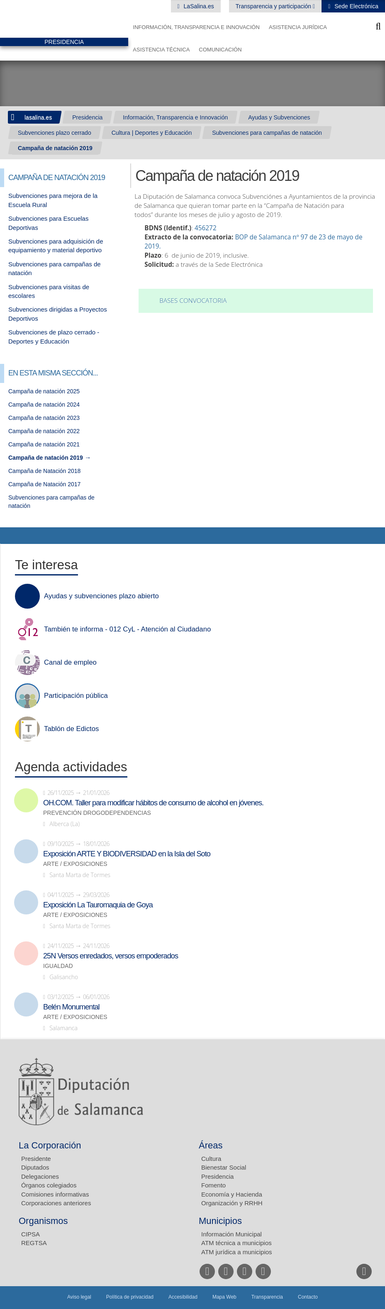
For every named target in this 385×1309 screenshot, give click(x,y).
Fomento (213, 1185)
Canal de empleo (70, 662)
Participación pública (76, 696)
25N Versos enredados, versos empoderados (110, 956)
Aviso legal (79, 1297)
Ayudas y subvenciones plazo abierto (101, 596)
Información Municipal (231, 1234)
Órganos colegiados (48, 1185)
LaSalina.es (198, 6)
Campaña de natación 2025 (44, 391)
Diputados (35, 1167)
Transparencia (267, 1297)
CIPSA (30, 1234)
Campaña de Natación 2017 (44, 484)
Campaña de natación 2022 (44, 431)
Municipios (220, 1221)
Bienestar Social (223, 1167)
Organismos (43, 1221)
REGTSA (34, 1242)
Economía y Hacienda (231, 1194)
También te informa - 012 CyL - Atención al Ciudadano (127, 629)
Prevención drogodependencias (97, 813)
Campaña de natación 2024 (44, 404)
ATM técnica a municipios (236, 1242)
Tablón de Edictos (71, 729)
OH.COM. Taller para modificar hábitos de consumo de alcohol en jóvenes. (153, 803)
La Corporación (50, 1145)
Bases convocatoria (193, 300)
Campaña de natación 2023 (44, 417)
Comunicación (220, 49)
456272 (205, 228)
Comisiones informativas (55, 1194)
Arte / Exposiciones (75, 864)
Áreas (210, 1145)
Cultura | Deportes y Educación (152, 132)
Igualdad (58, 966)
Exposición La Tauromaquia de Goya (98, 905)
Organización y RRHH (232, 1203)
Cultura (211, 1158)
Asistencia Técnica (161, 49)
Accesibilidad (182, 1297)
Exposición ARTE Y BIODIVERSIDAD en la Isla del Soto (126, 854)
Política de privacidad (130, 1297)
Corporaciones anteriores (56, 1203)
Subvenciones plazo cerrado (54, 132)
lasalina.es (38, 117)
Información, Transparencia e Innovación (196, 27)
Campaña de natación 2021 (44, 444)
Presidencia (87, 117)
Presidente (36, 1158)
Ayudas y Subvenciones (279, 117)
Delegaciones (40, 1176)
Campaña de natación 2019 (55, 148)
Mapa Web (224, 1297)
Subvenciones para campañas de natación (267, 132)
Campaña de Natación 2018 (44, 471)
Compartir (10, 535)
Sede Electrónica (355, 6)
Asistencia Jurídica (298, 27)
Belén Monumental (71, 1007)
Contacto (308, 1297)
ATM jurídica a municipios (236, 1251)
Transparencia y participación (274, 6)
